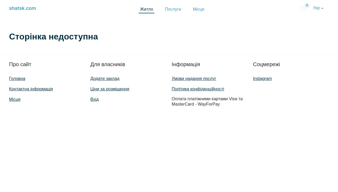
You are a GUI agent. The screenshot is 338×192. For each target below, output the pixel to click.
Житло (146, 9)
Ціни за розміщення (109, 89)
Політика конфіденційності (198, 89)
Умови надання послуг (194, 78)
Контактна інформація (31, 89)
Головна (17, 78)
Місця (198, 9)
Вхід (94, 99)
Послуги (173, 9)
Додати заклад (104, 78)
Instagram (262, 78)
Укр (318, 8)
